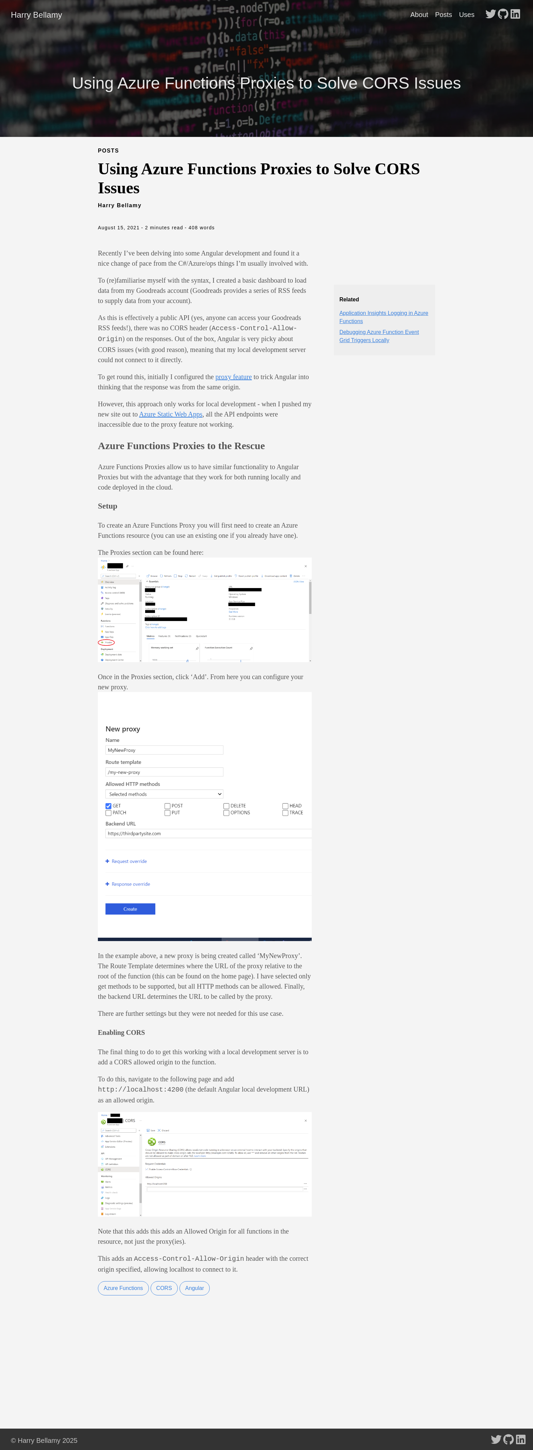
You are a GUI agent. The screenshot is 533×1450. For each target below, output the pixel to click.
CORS (164, 1285)
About (419, 14)
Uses (467, 14)
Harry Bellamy (36, 14)
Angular (194, 1285)
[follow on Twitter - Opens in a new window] (490, 14)
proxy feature (234, 375)
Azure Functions (123, 1285)
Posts (443, 14)
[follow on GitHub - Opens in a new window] (503, 14)
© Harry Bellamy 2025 (44, 1438)
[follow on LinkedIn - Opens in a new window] (515, 14)
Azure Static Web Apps (170, 413)
